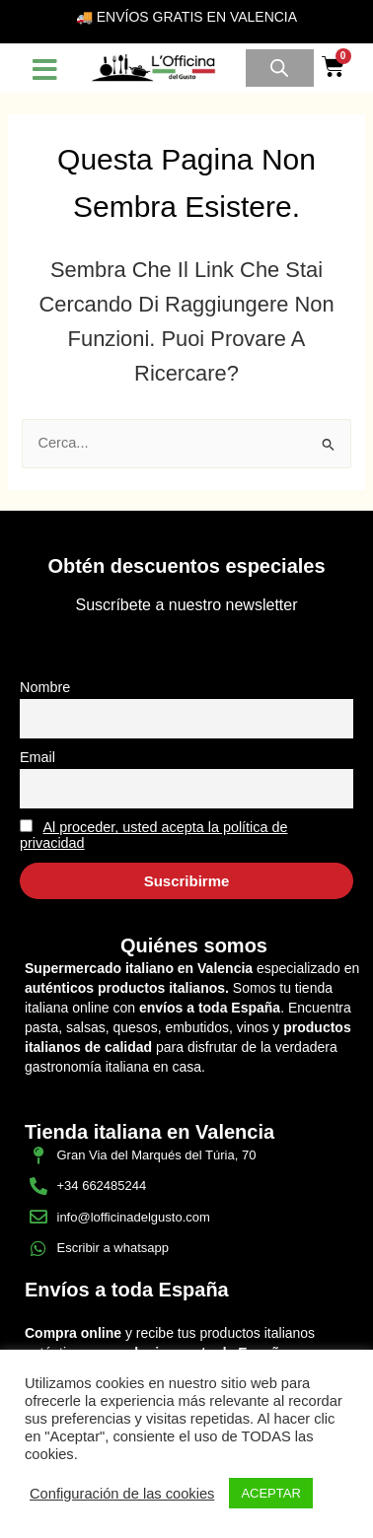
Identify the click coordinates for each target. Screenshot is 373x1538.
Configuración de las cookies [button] (122, 1494)
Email (37, 757)
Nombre (45, 687)
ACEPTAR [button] (270, 1493)
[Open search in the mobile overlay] (279, 68)
